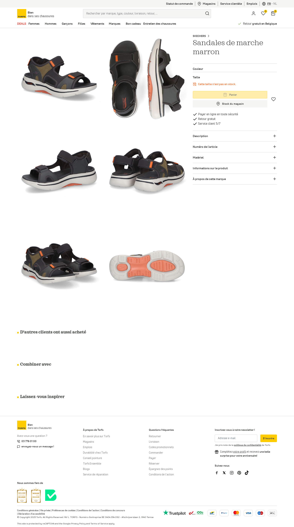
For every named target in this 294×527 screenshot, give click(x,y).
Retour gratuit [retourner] (206, 119)
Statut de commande (179, 3)
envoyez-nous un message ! (37, 446)
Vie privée (45, 510)
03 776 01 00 (29, 441)
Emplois (252, 3)
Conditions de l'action (161, 474)
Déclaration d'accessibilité (31, 514)
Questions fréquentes (161, 430)
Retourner (155, 436)
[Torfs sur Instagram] (233, 472)
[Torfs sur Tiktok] (248, 472)
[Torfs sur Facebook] (218, 472)
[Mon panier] (273, 13)
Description (200, 136)
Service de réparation (95, 474)
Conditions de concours (113, 510)
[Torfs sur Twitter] (226, 472)
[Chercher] (207, 13)
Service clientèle (231, 3)
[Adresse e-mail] (236, 438)
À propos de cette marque (209, 179)
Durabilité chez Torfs (95, 452)
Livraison (154, 442)
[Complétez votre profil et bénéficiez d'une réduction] (239, 452)
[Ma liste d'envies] (263, 13)
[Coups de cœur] (273, 99)
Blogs (86, 469)
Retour (260, 23)
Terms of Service (99, 524)
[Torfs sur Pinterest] (241, 472)
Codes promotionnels (161, 447)
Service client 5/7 (208, 123)
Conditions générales (28, 510)
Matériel (198, 157)
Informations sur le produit (210, 168)
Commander (156, 452)
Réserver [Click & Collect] (154, 463)
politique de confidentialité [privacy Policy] (247, 445)
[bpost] (196, 513)
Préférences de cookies (63, 510)
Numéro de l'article (205, 146)
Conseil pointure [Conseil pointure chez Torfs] (92, 458)
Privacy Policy (78, 524)
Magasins (206, 4)
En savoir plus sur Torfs (96, 436)
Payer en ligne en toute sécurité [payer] (217, 114)
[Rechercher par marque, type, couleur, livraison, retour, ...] (143, 13)
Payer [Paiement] (152, 458)
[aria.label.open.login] (253, 13)
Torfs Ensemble (92, 463)
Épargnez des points (161, 469)
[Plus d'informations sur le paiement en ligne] (212, 513)
